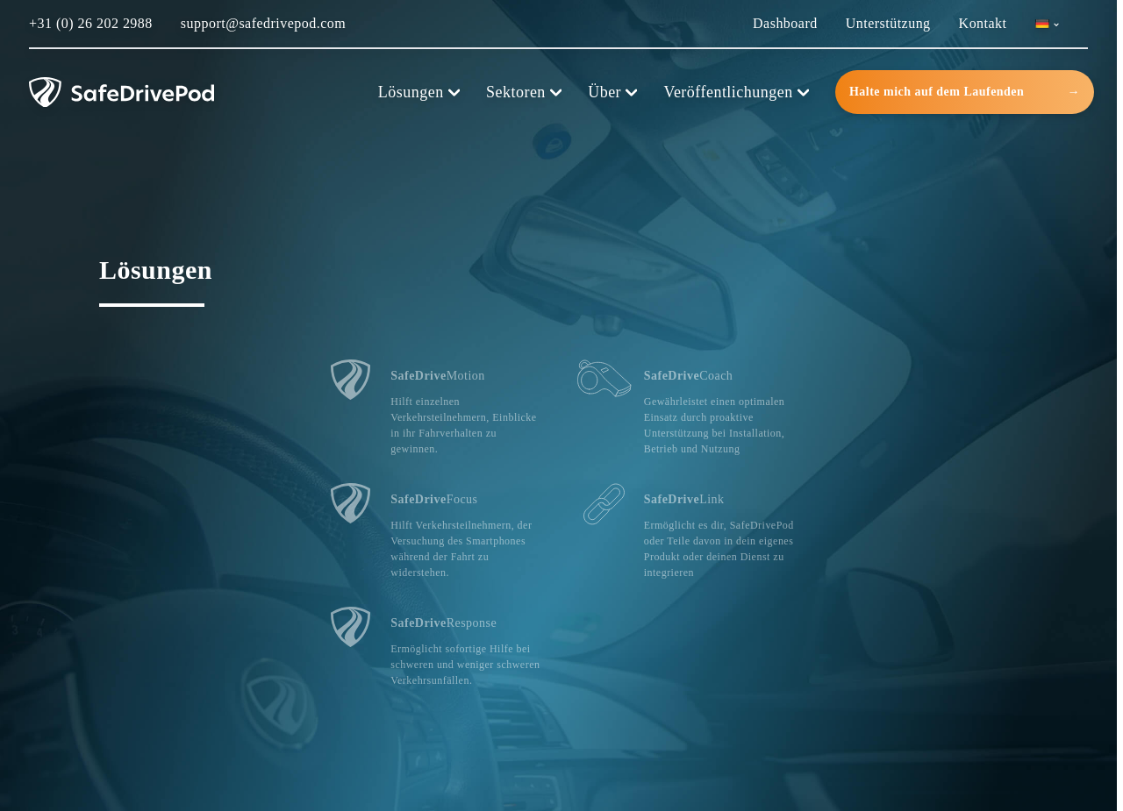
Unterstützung (888, 23)
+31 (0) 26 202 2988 (91, 23)
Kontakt (983, 23)
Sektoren (524, 92)
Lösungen (419, 92)
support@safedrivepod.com (263, 23)
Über (612, 92)
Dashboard (785, 23)
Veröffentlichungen (736, 92)
